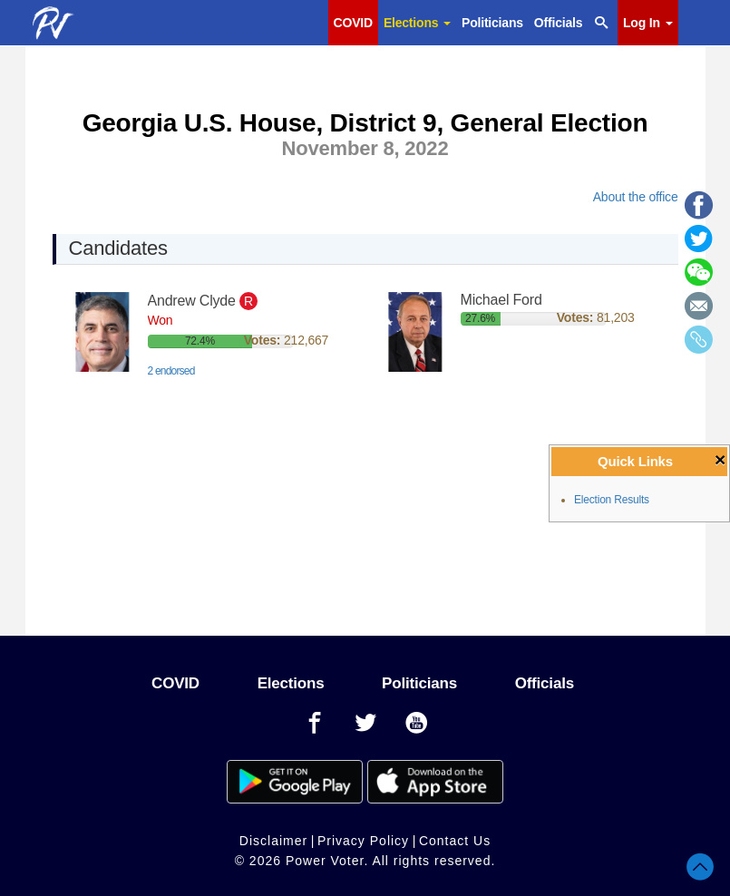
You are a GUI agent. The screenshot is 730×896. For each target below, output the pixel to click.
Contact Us (455, 840)
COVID (353, 22)
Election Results (611, 499)
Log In (647, 22)
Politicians (492, 22)
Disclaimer (273, 840)
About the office (635, 197)
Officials (558, 22)
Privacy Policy (363, 840)
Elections (417, 22)
